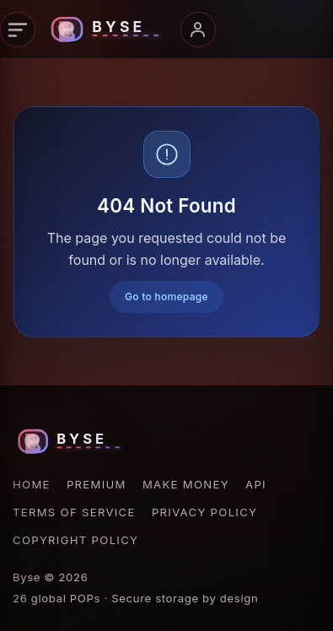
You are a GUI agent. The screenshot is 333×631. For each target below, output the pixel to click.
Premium (96, 484)
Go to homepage (166, 296)
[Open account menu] (198, 29)
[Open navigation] (17, 29)
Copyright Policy (75, 540)
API (255, 484)
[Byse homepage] (108, 29)
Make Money (185, 484)
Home (32, 484)
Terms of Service (74, 512)
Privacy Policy (204, 512)
